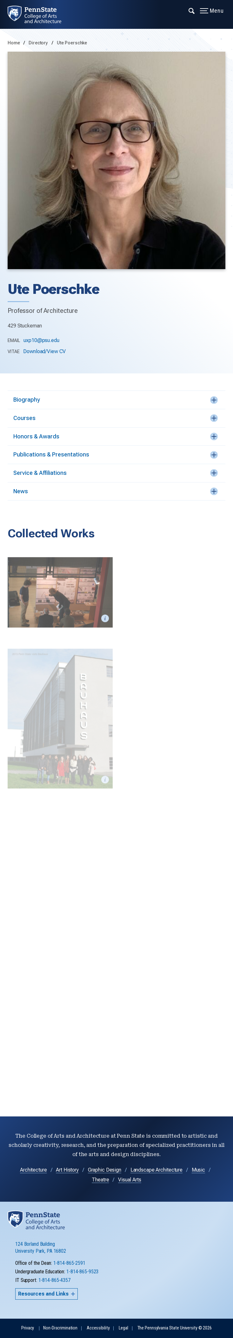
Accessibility (98, 1328)
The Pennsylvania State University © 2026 (174, 1328)
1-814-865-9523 (82, 1272)
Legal (123, 1328)
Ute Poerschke (72, 43)
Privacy (27, 1328)
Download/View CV (44, 351)
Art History (67, 1170)
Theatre (100, 1180)
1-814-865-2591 (69, 1263)
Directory (39, 43)
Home (14, 43)
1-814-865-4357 (54, 1280)
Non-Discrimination (60, 1328)
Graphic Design (104, 1170)
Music (198, 1170)
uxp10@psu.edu (41, 340)
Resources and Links (46, 1294)
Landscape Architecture (156, 1170)
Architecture (33, 1170)
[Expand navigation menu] (191, 10)
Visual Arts (129, 1180)
